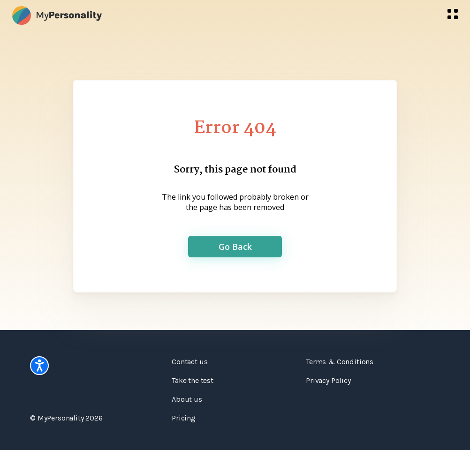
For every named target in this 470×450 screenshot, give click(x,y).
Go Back (235, 246)
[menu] (452, 14)
